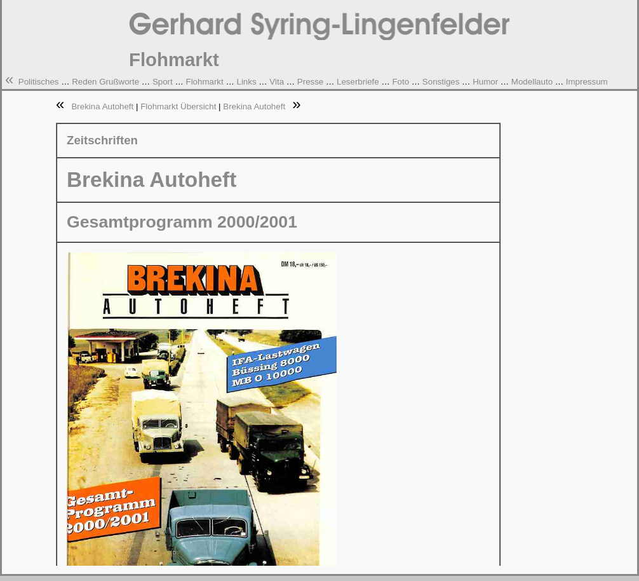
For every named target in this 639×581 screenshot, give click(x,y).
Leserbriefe (358, 81)
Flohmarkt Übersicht (178, 106)
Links (246, 81)
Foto (400, 81)
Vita (276, 81)
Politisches (38, 81)
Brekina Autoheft (103, 106)
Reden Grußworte (105, 81)
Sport (162, 81)
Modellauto (532, 81)
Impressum (587, 81)
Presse (310, 81)
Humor (485, 81)
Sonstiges (441, 81)
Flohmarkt (204, 81)
